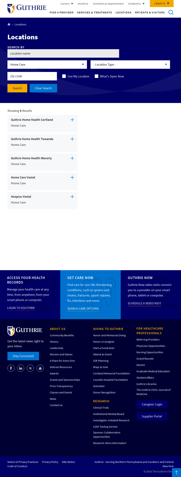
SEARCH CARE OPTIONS (83, 308)
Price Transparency (61, 386)
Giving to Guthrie (108, 329)
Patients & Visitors (150, 12)
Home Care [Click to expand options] (17, 64)
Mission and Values (61, 354)
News (53, 398)
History (54, 341)
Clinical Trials (101, 407)
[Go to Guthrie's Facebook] (10, 368)
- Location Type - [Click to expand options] (105, 64)
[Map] (127, 184)
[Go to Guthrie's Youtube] (40, 368)
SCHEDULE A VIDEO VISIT (144, 303)
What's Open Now (112, 76)
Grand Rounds (145, 358)
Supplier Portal (152, 416)
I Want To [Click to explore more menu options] (159, 3)
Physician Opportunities (150, 346)
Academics (134, 3)
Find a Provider (62, 12)
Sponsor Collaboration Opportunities (106, 434)
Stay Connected (23, 356)
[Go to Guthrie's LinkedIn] (20, 368)
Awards (54, 373)
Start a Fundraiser (104, 348)
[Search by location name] (63, 53)
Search (171, 12)
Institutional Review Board (108, 414)
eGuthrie (83, 3)
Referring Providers (148, 339)
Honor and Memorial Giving (109, 335)
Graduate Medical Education (153, 371)
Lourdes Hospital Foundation (110, 379)
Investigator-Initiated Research (111, 420)
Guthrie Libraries (146, 384)
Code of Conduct (17, 466)
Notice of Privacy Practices (22, 462)
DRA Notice (68, 462)
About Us (58, 329)
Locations (124, 12)
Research (101, 401)
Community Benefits (62, 335)
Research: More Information (109, 443)
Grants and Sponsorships (65, 379)
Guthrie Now (140, 277)
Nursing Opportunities (149, 352)
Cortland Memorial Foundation (111, 373)
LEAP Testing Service (105, 426)
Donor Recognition (104, 392)
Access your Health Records (26, 280)
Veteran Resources (61, 367)
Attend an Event (102, 354)
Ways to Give (100, 367)
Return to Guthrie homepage (26, 9)
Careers (65, 3)
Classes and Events (61, 392)
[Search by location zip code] (32, 76)
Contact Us (56, 405)
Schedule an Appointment (108, 3)
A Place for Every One (62, 360)
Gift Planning (101, 360)
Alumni (140, 365)
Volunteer (99, 386)
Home (8, 24)
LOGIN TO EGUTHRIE (21, 308)
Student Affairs (145, 377)
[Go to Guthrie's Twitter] (30, 368)
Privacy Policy (50, 462)
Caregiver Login (152, 404)
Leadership (56, 348)
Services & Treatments (94, 12)
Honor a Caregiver (104, 341)
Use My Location (78, 76)
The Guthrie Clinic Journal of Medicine (153, 392)
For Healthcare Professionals (149, 330)
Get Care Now (80, 277)
